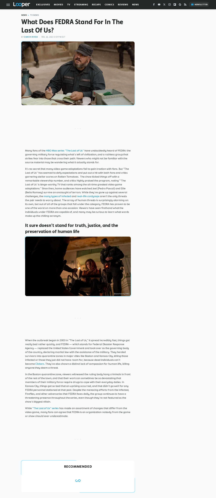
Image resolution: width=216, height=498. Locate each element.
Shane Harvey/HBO (121, 294)
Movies (58, 4)
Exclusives (43, 4)
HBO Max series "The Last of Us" (65, 150)
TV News (34, 15)
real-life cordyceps (88, 196)
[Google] (180, 5)
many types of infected (57, 196)
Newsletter (199, 4)
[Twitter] (164, 5)
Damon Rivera (31, 37)
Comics (109, 4)
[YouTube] (159, 5)
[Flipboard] (174, 5)
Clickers (39, 364)
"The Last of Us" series (45, 408)
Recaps (96, 4)
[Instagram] (169, 5)
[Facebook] (153, 5)
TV (68, 4)
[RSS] (185, 5)
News (135, 4)
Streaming (81, 4)
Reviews (123, 4)
